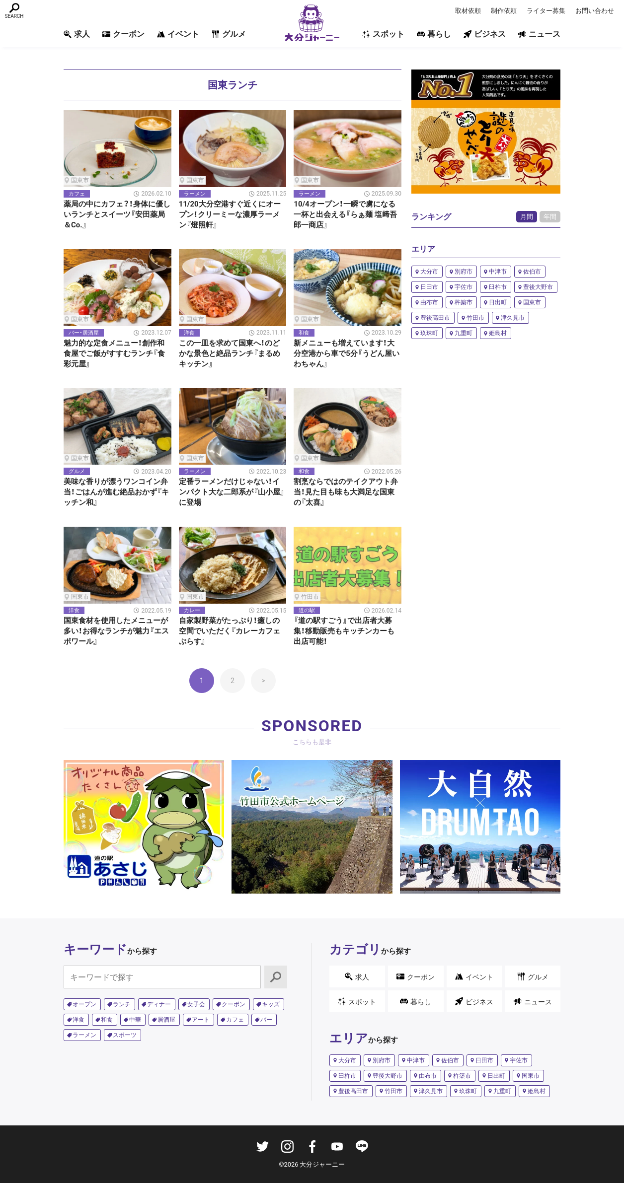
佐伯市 (532, 271)
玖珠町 (429, 333)
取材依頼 (468, 10)
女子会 (196, 1004)
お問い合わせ (594, 10)
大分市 (429, 271)
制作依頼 (504, 10)
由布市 (429, 302)
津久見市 (513, 317)
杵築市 (463, 302)
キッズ (271, 1004)
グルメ (229, 34)
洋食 (78, 1019)
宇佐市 (463, 286)
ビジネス (485, 34)
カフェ (235, 1019)
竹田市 (475, 317)
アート (201, 1019)
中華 (135, 1019)
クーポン (123, 34)
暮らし (434, 34)
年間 (550, 216)
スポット (383, 34)
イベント (178, 34)
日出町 (498, 302)
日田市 (429, 286)
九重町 (463, 333)
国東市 (532, 302)
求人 (77, 34)
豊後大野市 (538, 286)
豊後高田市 (435, 317)
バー (266, 1019)
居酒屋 (166, 1019)
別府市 (463, 271)
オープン (84, 1004)
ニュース (539, 34)
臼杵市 (498, 286)
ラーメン (84, 1035)
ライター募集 (546, 10)
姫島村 (498, 333)
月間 (526, 216)
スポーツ (125, 1035)
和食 (107, 1019)
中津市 (498, 271)
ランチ (122, 1004)
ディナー (159, 1004)
